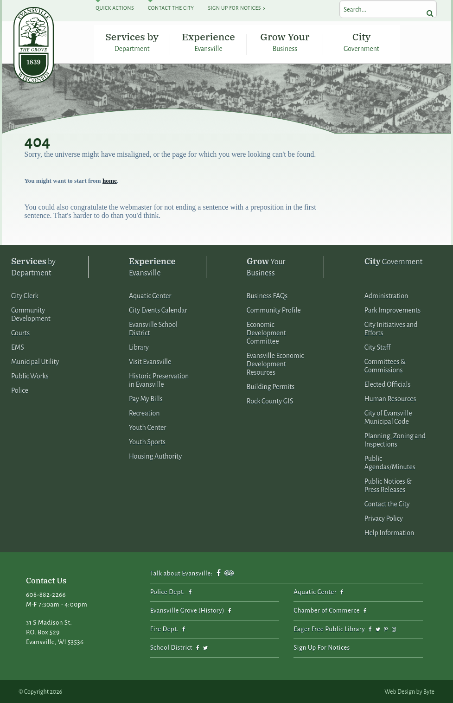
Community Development (31, 313)
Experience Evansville (208, 40)
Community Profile (274, 309)
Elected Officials (387, 383)
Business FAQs (267, 294)
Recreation (144, 411)
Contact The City (171, 8)
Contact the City (387, 502)
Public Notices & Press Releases (388, 484)
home (109, 179)
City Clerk (24, 294)
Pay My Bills (146, 397)
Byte (428, 690)
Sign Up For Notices (234, 8)
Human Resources (390, 397)
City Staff (377, 346)
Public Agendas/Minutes (389, 461)
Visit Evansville (150, 360)
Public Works (30, 374)
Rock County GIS (270, 399)
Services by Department (132, 40)
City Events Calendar (158, 309)
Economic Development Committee (266, 332)
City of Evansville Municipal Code (388, 416)
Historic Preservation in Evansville (159, 379)
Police (19, 389)
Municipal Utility (35, 360)
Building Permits (270, 385)
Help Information (389, 531)
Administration (386, 294)
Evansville (152, 265)
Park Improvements (392, 309)
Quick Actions (115, 8)
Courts (20, 331)
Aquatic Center (150, 294)
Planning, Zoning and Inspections (395, 439)
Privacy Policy (383, 517)
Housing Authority (155, 455)
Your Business (266, 265)
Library (139, 346)
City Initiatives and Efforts (391, 327)
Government (393, 260)
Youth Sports (147, 440)
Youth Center (147, 426)
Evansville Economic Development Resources (275, 363)
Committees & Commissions (385, 364)
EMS (17, 346)
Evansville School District (153, 327)
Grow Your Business (284, 40)
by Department (33, 265)
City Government (361, 40)
